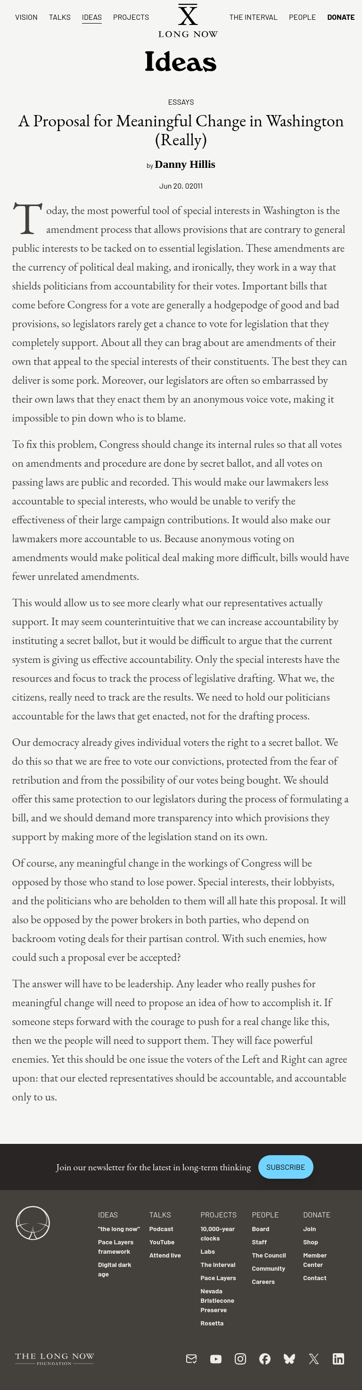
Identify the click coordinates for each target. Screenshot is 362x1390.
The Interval (253, 16)
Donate (341, 16)
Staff (259, 1242)
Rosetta (212, 1323)
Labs (208, 1251)
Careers (263, 1281)
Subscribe (285, 1166)
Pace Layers (218, 1278)
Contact (315, 1278)
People (302, 16)
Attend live (165, 1255)
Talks (60, 16)
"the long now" (119, 1229)
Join (309, 1229)
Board (260, 1229)
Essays (181, 101)
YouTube (162, 1242)
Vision (26, 16)
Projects (131, 16)
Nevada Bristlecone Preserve (218, 1300)
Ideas (92, 16)
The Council (269, 1255)
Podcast (161, 1229)
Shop (310, 1242)
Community (268, 1268)
